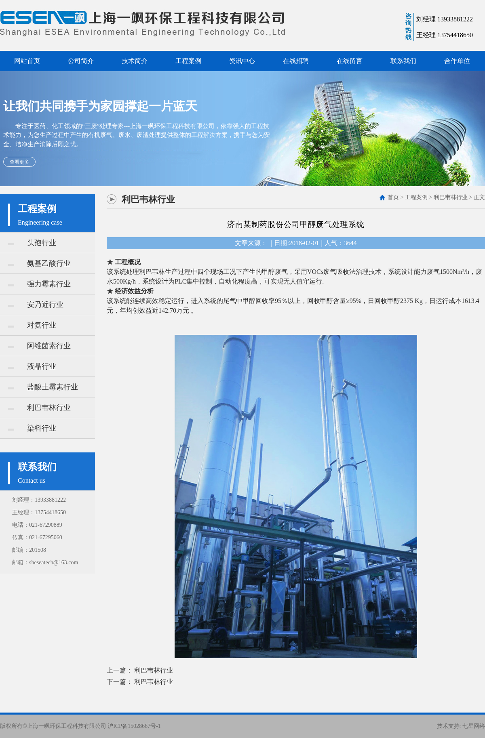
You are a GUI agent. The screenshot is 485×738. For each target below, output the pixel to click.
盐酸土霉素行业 (43, 387)
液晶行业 (32, 366)
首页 (393, 197)
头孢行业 (32, 243)
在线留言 (350, 60)
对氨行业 (32, 325)
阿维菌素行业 (39, 346)
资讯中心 (242, 60)
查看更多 (19, 162)
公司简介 (81, 60)
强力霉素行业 (39, 284)
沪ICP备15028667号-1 (134, 726)
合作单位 (457, 60)
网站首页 (27, 60)
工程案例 (188, 60)
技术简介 (135, 60)
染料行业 (32, 428)
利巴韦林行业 (39, 408)
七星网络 (473, 726)
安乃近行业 (35, 305)
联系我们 (403, 60)
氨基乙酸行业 (39, 263)
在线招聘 (296, 60)
